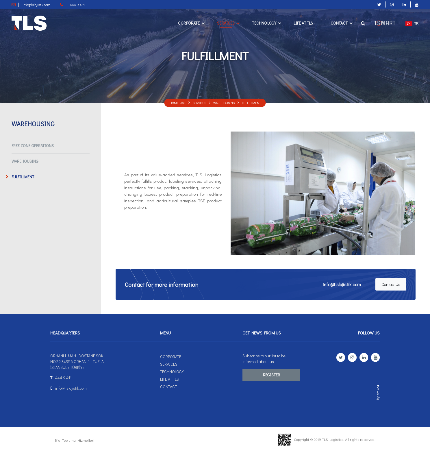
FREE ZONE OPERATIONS (33, 145)
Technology (264, 23)
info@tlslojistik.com (342, 284)
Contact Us (390, 284)
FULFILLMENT (251, 102)
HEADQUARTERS (65, 333)
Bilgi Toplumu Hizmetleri (74, 440)
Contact (339, 23)
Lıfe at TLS (303, 23)
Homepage (178, 102)
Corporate (189, 23)
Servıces (226, 23)
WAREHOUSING (224, 102)
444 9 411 (63, 377)
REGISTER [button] (271, 375)
